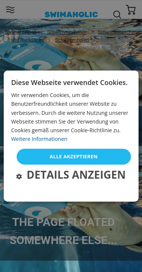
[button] (71, 175)
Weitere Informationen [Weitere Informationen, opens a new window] (39, 138)
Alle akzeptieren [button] (74, 156)
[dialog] (70, 136)
